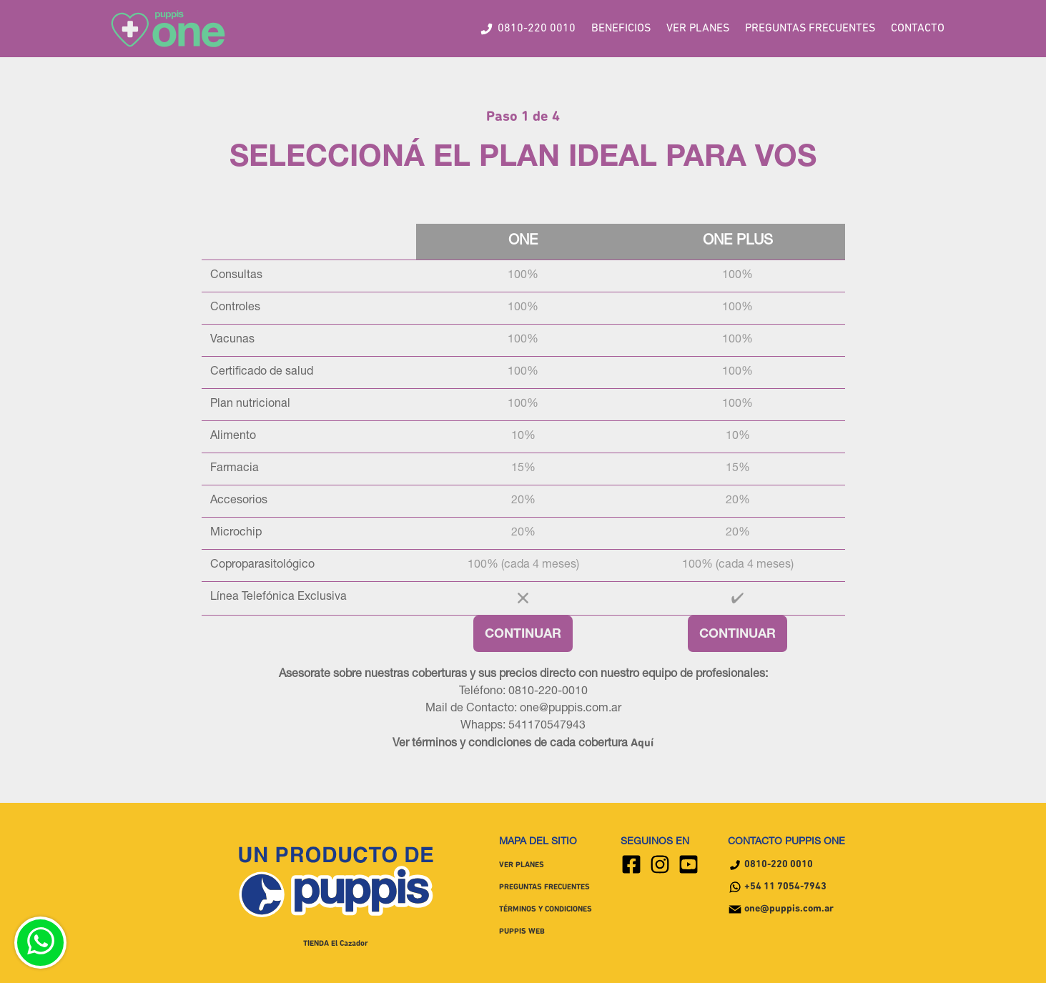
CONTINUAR (523, 634)
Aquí (642, 743)
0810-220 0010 (770, 865)
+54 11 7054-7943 (777, 887)
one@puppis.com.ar (781, 909)
